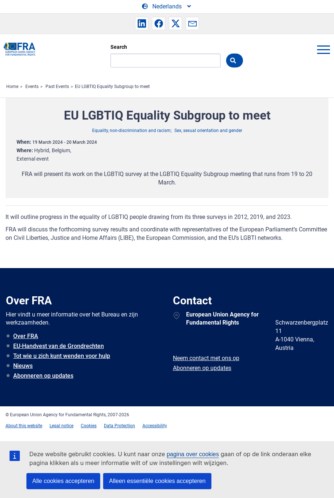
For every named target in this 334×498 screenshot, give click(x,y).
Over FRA (25, 336)
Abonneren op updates (43, 375)
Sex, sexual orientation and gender (208, 130)
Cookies (89, 425)
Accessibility (154, 425)
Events (32, 86)
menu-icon (323, 49)
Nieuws (23, 365)
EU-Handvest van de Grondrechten (58, 346)
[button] (141, 23)
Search (118, 47)
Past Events (57, 86)
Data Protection (119, 425)
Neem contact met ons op (206, 358)
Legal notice (61, 425)
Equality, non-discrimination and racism (131, 130)
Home (12, 86)
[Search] (165, 60)
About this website (24, 425)
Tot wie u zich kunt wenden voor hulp (61, 355)
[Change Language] (167, 6)
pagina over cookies (193, 454)
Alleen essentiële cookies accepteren (157, 481)
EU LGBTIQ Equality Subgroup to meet (112, 86)
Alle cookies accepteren (63, 481)
